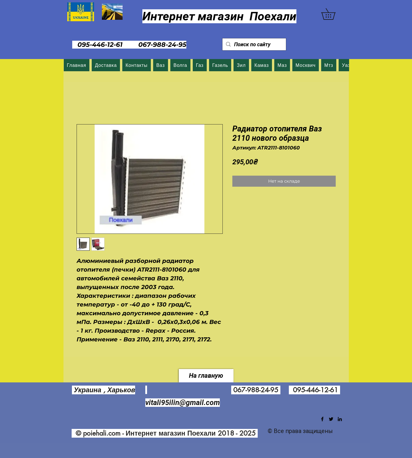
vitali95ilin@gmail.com (182, 402)
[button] (333, 14)
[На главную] (206, 375)
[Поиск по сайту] (254, 44)
